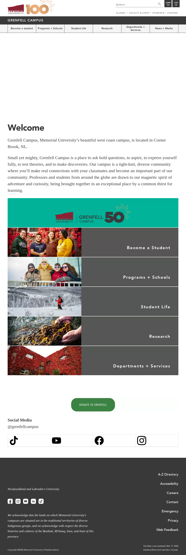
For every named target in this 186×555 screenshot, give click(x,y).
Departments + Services (135, 28)
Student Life (78, 28)
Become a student (22, 28)
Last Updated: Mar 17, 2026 (165, 546)
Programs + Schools (50, 28)
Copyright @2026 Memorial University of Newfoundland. (33, 550)
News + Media (164, 28)
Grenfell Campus (25, 20)
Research (107, 28)
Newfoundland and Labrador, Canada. (160, 550)
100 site (40, 7)
